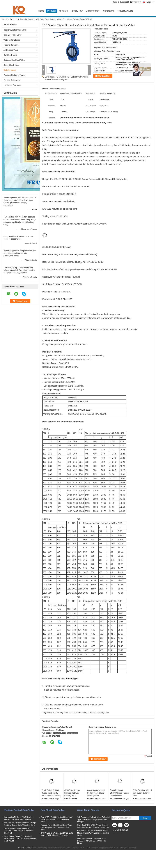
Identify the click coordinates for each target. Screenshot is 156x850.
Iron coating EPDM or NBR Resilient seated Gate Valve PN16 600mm (19, 818)
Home (41, 11)
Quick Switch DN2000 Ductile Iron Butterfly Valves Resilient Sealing (51, 793)
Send (145, 818)
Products (51, 11)
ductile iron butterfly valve (57, 713)
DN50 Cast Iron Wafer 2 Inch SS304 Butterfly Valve (142, 793)
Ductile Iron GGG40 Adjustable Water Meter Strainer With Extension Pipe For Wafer (93, 833)
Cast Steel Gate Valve (12, 35)
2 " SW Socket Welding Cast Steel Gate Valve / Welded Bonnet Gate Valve (57, 834)
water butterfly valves (77, 713)
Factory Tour (77, 11)
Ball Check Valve (10, 55)
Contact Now (104, 76)
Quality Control (93, 11)
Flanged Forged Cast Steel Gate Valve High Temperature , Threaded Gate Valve (56, 827)
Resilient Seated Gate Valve (15, 30)
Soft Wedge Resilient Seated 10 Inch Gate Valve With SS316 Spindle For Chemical (19, 830)
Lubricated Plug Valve (12, 85)
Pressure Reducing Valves (14, 75)
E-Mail (116, 830)
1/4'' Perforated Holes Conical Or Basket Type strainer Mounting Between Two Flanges (93, 819)
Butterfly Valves (26, 19)
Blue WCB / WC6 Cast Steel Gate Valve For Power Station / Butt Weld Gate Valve (57, 819)
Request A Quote (125, 11)
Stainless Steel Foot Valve (14, 60)
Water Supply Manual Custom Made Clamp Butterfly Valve (96, 793)
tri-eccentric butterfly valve (98, 713)
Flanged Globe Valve (12, 80)
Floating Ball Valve (11, 45)
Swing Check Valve (11, 65)
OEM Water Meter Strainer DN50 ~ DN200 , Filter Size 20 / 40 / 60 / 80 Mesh (91, 841)
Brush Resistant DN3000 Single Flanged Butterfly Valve (119, 793)
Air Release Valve (11, 50)
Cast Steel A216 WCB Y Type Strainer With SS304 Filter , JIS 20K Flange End (93, 826)
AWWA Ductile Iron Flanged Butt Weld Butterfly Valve (72, 793)
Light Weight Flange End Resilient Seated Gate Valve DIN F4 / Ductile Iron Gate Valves (20, 838)
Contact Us (108, 11)
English (150, 2)
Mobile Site (117, 834)
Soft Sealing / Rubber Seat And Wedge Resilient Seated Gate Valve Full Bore (20, 824)
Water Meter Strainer (12, 40)
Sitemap (124, 830)
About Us (63, 11)
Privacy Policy (24, 848)
